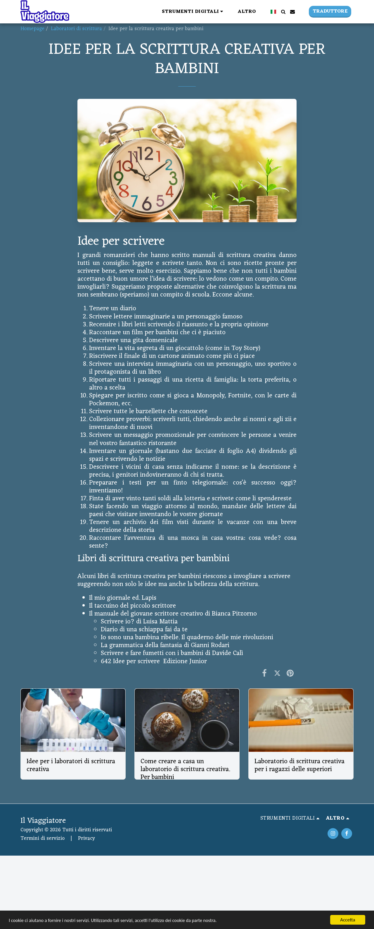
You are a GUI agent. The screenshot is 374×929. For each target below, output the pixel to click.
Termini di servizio (42, 838)
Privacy (86, 838)
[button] (118, 11)
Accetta (347, 920)
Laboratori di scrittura (76, 28)
